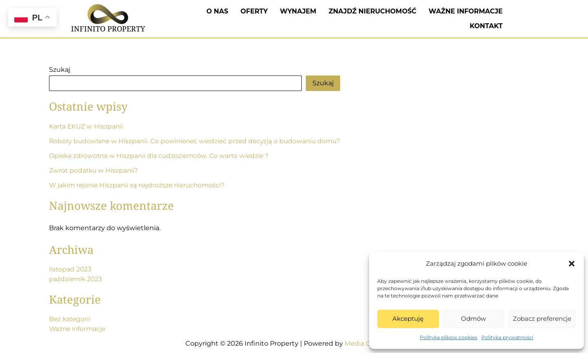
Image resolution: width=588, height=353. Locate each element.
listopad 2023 (70, 269)
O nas (217, 11)
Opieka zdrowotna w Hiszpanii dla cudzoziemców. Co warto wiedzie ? (161, 156)
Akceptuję (407, 318)
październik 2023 (76, 279)
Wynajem (298, 11)
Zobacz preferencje (542, 318)
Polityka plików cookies (448, 337)
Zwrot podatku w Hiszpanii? (94, 170)
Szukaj (59, 69)
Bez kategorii (70, 319)
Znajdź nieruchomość (372, 11)
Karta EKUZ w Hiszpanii (87, 126)
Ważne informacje (466, 11)
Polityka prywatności (507, 337)
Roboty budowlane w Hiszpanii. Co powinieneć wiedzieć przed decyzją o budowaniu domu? (199, 141)
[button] (572, 264)
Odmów (473, 318)
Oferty (254, 11)
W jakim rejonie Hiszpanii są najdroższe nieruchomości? (139, 185)
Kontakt (486, 26)
